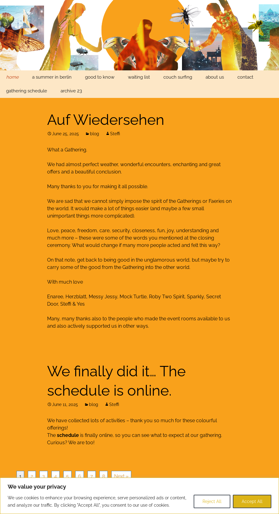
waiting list (139, 77)
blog (94, 133)
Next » (121, 476)
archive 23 (71, 91)
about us (215, 77)
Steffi (115, 133)
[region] (139, 496)
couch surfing (177, 77)
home (12, 77)
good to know (99, 77)
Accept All (252, 501)
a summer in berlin (52, 77)
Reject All (212, 501)
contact (245, 77)
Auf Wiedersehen (105, 119)
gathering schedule (26, 91)
